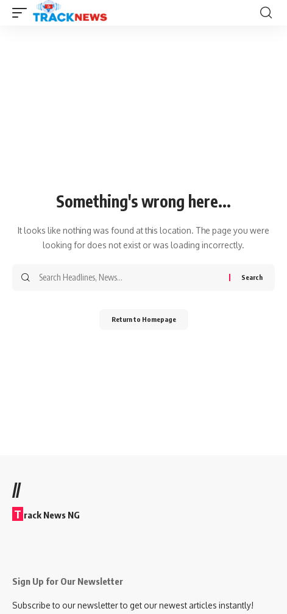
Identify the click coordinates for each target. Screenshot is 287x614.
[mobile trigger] (22, 13)
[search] (266, 13)
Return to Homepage (144, 319)
